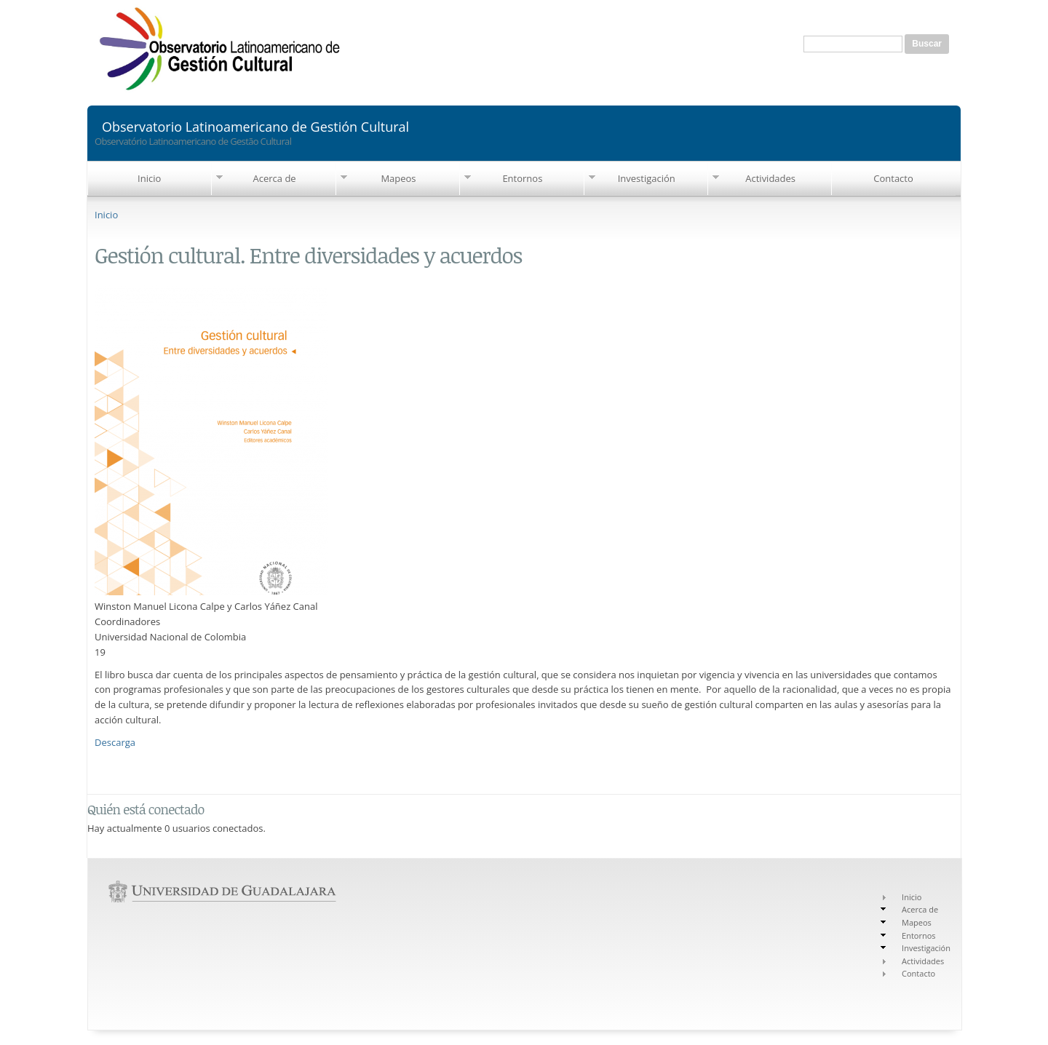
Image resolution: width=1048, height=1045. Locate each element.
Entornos (522, 178)
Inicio (149, 178)
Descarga (115, 742)
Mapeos (398, 178)
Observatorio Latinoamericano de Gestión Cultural (255, 125)
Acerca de (274, 178)
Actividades (770, 178)
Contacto (893, 178)
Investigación (646, 178)
